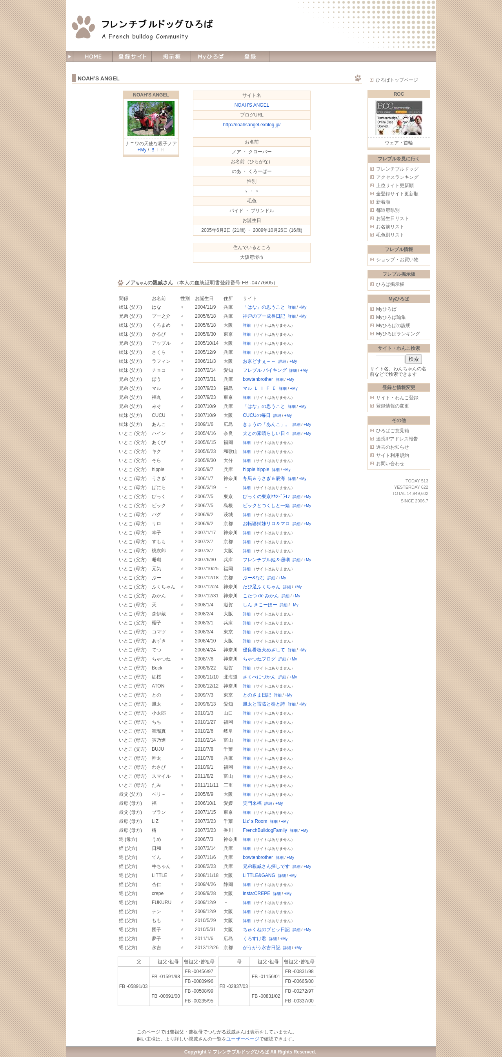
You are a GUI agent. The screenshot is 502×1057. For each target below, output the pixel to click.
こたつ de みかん (261, 596)
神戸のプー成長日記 (264, 316)
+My (141, 150)
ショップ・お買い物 (397, 259)
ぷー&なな (254, 577)
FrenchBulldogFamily (265, 830)
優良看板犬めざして (264, 650)
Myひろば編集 (391, 317)
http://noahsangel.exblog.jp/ (252, 124)
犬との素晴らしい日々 (266, 433)
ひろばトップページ (397, 80)
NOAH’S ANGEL (151, 95)
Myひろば (386, 309)
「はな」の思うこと (264, 307)
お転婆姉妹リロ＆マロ (266, 523)
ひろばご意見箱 (392, 430)
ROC (399, 94)
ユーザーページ (242, 1039)
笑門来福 (252, 803)
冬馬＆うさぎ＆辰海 (264, 478)
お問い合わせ (390, 463)
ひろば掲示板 (390, 284)
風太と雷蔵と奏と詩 (264, 704)
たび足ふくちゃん (261, 586)
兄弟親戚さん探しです (266, 866)
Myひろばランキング (398, 334)
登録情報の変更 (392, 406)
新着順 (383, 202)
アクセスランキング (397, 177)
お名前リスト (390, 226)
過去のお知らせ (392, 447)
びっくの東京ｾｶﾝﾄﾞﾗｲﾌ (266, 496)
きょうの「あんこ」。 (266, 424)
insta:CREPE (256, 893)
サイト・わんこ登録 (397, 397)
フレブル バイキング (264, 370)
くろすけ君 (254, 938)
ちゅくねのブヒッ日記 (266, 929)
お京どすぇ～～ (259, 361)
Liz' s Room (255, 821)
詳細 (292, 307)
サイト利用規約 (392, 455)
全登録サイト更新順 (397, 193)
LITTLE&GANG (259, 875)
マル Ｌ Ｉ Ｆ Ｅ (259, 388)
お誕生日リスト (392, 218)
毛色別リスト (390, 235)
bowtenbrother (258, 379)
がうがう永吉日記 (261, 947)
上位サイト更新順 (395, 185)
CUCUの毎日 (257, 415)
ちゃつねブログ (259, 659)
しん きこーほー (260, 605)
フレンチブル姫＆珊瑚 (266, 559)
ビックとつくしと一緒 (266, 505)
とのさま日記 (257, 695)
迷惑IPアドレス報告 (397, 439)
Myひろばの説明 (393, 325)
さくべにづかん (259, 677)
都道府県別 (388, 210)
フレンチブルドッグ (397, 169)
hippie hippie (256, 469)
